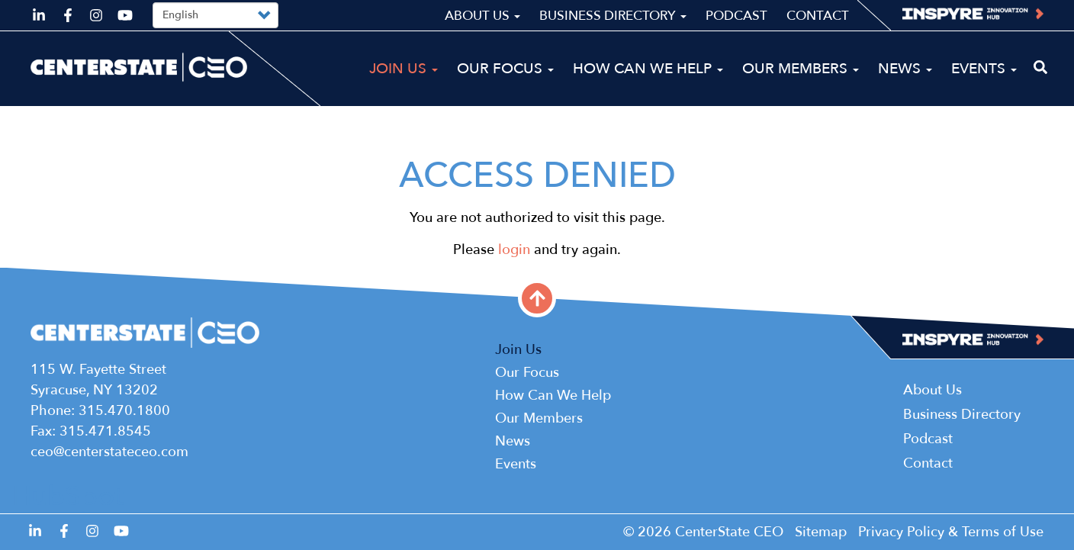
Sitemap (821, 532)
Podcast (736, 15)
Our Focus (505, 69)
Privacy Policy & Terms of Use (950, 532)
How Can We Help (648, 69)
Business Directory (613, 15)
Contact (817, 15)
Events (984, 69)
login (514, 249)
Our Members (800, 69)
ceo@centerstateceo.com (109, 452)
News (905, 69)
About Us (482, 15)
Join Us (403, 69)
